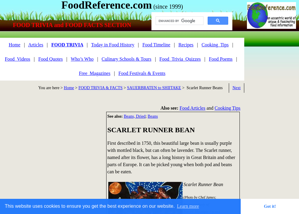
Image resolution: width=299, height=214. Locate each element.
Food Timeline (156, 44)
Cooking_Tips (215, 44)
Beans (153, 116)
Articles (35, 44)
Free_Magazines (94, 73)
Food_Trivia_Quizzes (180, 59)
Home (69, 88)
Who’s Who (82, 59)
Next (236, 88)
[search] (179, 20)
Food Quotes (50, 59)
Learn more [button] (188, 206)
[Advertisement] (50, 153)
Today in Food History (112, 44)
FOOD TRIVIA (67, 44)
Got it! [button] (270, 206)
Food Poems (221, 59)
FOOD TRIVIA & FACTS (101, 88)
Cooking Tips (227, 108)
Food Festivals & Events (141, 73)
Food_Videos (17, 59)
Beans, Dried (134, 116)
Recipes (186, 44)
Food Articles (193, 108)
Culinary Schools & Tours (126, 59)
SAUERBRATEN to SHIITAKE (154, 88)
